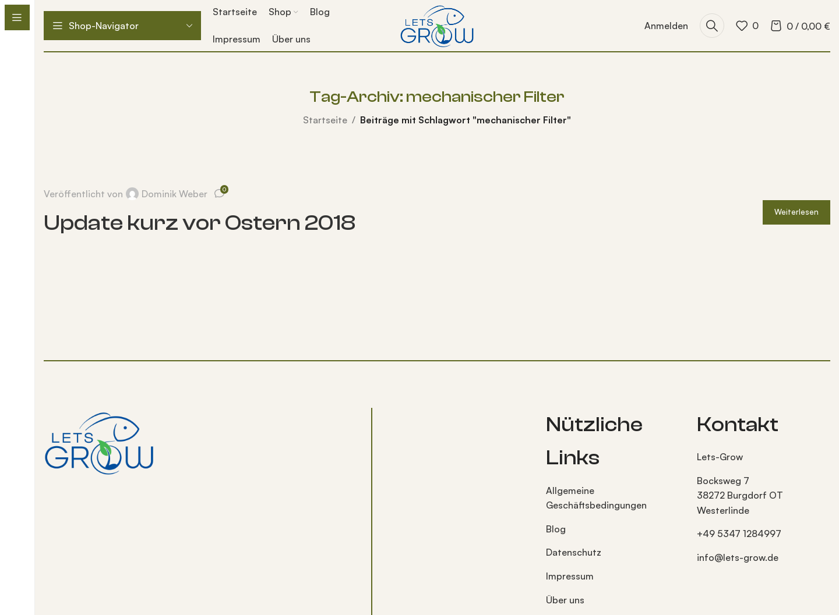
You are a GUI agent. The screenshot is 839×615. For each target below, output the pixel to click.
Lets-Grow (720, 457)
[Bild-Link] (99, 441)
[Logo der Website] (437, 24)
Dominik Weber (174, 194)
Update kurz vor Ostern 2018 (199, 223)
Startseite (325, 120)
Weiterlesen (796, 211)
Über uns (565, 600)
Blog (556, 529)
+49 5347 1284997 (739, 533)
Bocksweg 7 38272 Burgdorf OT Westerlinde (740, 495)
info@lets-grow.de (737, 557)
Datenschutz (573, 552)
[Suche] (712, 25)
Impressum (570, 576)
